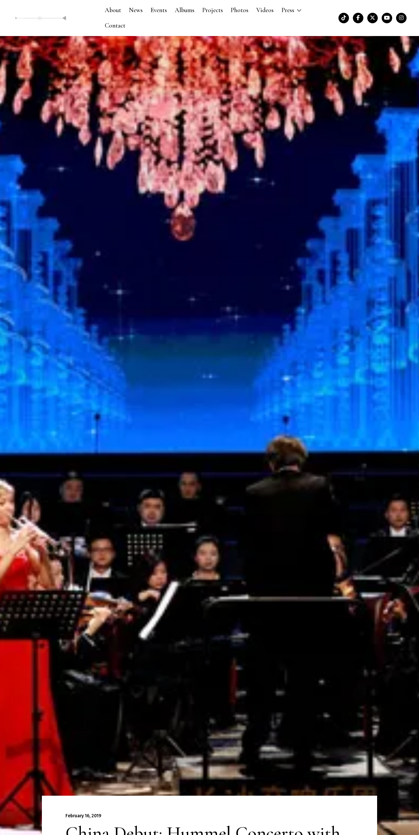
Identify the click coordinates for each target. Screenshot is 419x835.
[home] (41, 18)
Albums (184, 10)
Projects (212, 10)
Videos (265, 10)
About (113, 10)
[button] (291, 10)
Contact (115, 25)
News (136, 10)
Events (159, 10)
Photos (239, 10)
